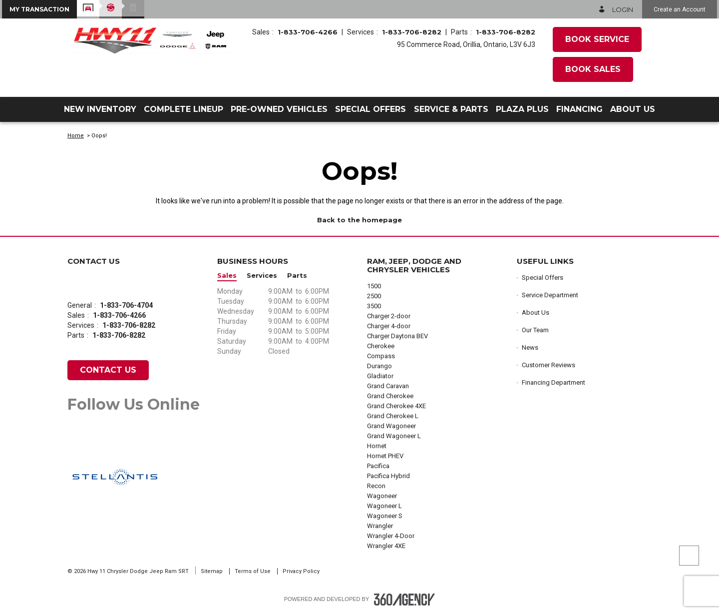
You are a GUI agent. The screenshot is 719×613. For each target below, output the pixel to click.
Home (75, 135)
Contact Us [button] (108, 370)
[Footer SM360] (404, 600)
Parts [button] (297, 275)
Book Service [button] (597, 39)
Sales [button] (227, 275)
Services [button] (262, 275)
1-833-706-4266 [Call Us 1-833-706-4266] (308, 32)
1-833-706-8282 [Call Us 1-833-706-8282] (411, 32)
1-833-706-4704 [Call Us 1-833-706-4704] (126, 305)
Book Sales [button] (593, 69)
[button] (39, 9)
